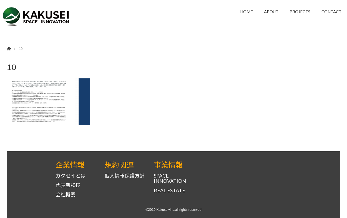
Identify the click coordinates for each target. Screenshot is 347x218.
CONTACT (331, 11)
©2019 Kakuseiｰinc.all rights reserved (174, 210)
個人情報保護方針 (125, 175)
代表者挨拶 (68, 185)
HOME (246, 11)
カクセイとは (71, 175)
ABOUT (271, 11)
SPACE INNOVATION (170, 178)
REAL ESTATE (169, 190)
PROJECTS (300, 11)
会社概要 (66, 194)
